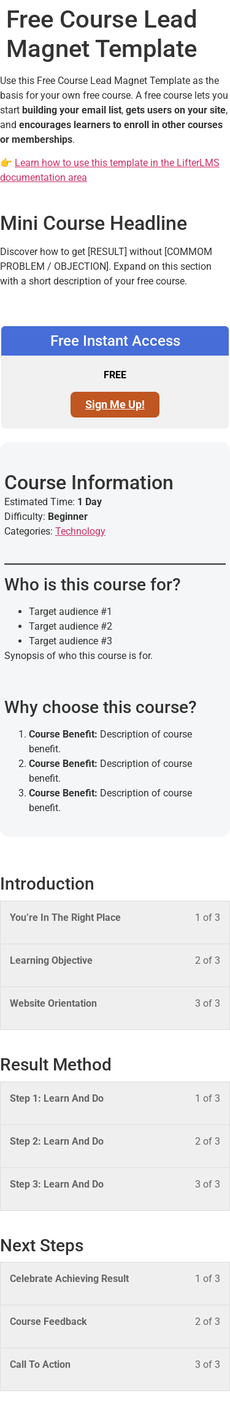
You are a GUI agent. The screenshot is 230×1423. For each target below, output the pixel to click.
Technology (80, 531)
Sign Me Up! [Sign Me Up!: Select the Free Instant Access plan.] (115, 404)
